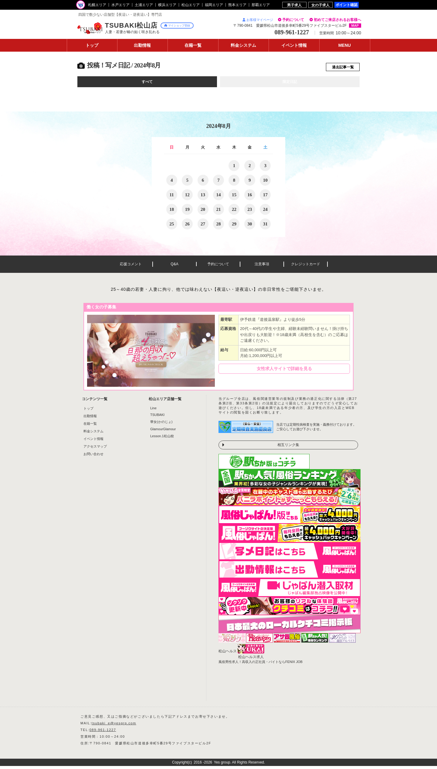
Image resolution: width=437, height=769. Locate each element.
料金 (243, 45)
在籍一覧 (90, 426)
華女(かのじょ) (161, 425)
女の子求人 (320, 5)
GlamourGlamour (163, 432)
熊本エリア (237, 5)
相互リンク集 (288, 448)
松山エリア (190, 5)
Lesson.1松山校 (162, 439)
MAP (355, 25)
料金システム (93, 434)
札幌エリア (97, 5)
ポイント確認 (346, 5)
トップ (92, 45)
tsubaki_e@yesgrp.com (114, 726)
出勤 (142, 45)
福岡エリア (214, 5)
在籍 (193, 45)
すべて (147, 84)
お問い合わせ (93, 457)
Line (153, 411)
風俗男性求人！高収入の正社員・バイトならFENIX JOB (260, 665)
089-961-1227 (103, 733)
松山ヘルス (227, 654)
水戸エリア (120, 5)
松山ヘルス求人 (251, 660)
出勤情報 (90, 419)
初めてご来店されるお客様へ (337, 20)
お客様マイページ (257, 20)
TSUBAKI (157, 418)
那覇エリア (261, 5)
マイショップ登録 (177, 25)
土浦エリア (144, 5)
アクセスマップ (95, 449)
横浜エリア (167, 5)
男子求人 (294, 5)
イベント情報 (93, 442)
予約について (293, 20)
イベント (294, 45)
